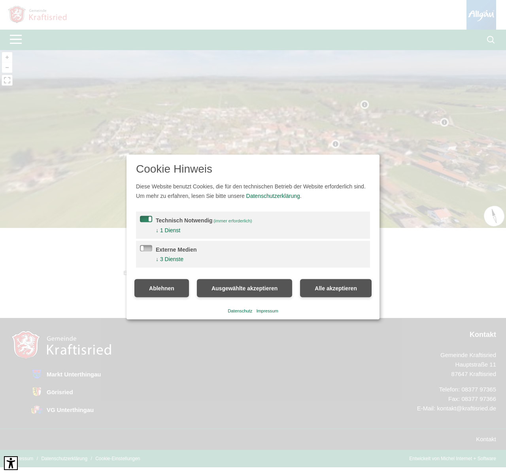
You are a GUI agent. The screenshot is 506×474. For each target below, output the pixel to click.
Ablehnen (161, 288)
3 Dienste (169, 259)
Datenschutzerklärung (273, 196)
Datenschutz (240, 310)
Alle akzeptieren (336, 288)
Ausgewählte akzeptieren (244, 288)
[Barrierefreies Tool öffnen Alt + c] (11, 463)
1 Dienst (168, 230)
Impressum (267, 310)
